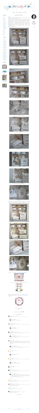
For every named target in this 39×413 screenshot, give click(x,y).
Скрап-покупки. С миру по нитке (5, 23)
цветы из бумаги (4, 56)
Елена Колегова (12, 319)
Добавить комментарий (19, 394)
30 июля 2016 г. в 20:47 (17, 354)
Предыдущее (28, 408)
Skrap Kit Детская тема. (14, 282)
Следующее (9, 408)
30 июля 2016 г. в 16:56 (16, 358)
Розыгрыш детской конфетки (5, 28)
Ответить (11, 317)
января (4, 33)
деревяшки (4, 42)
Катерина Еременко (11, 358)
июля (3, 21)
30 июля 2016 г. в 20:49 (17, 362)
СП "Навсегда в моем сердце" (19, 272)
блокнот (4, 40)
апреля (4, 31)
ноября (4, 19)
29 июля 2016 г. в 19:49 (17, 319)
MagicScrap (4, 60)
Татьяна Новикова (11, 323)
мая (3, 30)
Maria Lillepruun (11, 350)
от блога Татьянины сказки (23, 294)
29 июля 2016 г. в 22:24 (14, 340)
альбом (4, 39)
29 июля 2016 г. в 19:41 (15, 323)
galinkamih (11, 340)
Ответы (11, 318)
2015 (3, 34)
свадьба (4, 52)
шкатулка (4, 58)
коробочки (4, 44)
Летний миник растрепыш (4, 26)
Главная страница (19, 408)
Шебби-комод (4, 24)
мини (4, 46)
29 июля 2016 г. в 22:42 (15, 350)
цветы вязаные (4, 55)
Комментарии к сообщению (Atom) (21, 409)
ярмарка (4, 59)
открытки (4, 49)
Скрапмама (4, 53)
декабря (4, 18)
